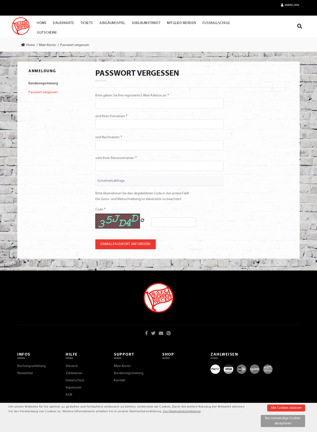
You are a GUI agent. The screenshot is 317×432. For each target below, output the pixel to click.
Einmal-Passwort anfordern (126, 244)
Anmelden (290, 5)
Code (99, 209)
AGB (69, 395)
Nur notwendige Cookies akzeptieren (283, 420)
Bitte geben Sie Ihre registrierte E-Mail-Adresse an (131, 95)
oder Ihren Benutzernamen (115, 158)
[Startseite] (20, 26)
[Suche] (299, 27)
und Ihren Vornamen (110, 116)
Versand (72, 366)
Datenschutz (75, 380)
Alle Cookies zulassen (286, 408)
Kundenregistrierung (128, 373)
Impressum (73, 387)
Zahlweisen (74, 373)
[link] (29, 45)
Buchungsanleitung (31, 366)
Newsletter (25, 373)
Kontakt (119, 380)
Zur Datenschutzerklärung (182, 411)
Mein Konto (122, 366)
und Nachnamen (107, 137)
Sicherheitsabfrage (111, 181)
